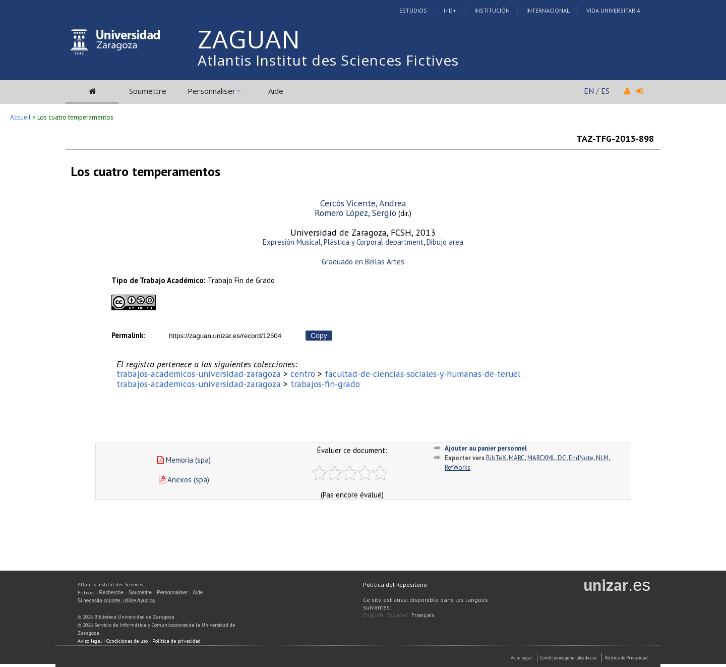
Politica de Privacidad (626, 657)
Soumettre (147, 91)
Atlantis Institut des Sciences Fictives (328, 60)
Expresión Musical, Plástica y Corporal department (343, 242)
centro (302, 373)
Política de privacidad (176, 641)
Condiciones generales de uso (568, 657)
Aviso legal (90, 641)
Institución (492, 10)
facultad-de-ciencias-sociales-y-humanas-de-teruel (422, 373)
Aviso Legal (521, 657)
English (373, 615)
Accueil (20, 117)
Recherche (111, 592)
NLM (602, 458)
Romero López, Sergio (355, 212)
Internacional (548, 10)
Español (397, 615)
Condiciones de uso (127, 641)
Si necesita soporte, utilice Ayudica (116, 600)
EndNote (581, 458)
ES (605, 91)
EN (589, 91)
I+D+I (451, 10)
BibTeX (496, 458)
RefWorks (457, 467)
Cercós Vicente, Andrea (363, 203)
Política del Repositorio (395, 584)
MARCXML (541, 458)
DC (562, 458)
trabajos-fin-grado (325, 384)
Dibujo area (445, 242)
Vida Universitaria (613, 10)
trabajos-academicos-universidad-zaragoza (198, 373)
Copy (319, 335)
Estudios (413, 10)
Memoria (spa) (184, 460)
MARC (517, 458)
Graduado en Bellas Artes (363, 261)
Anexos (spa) (184, 479)
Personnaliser (211, 91)
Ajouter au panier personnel (486, 448)
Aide (275, 91)
